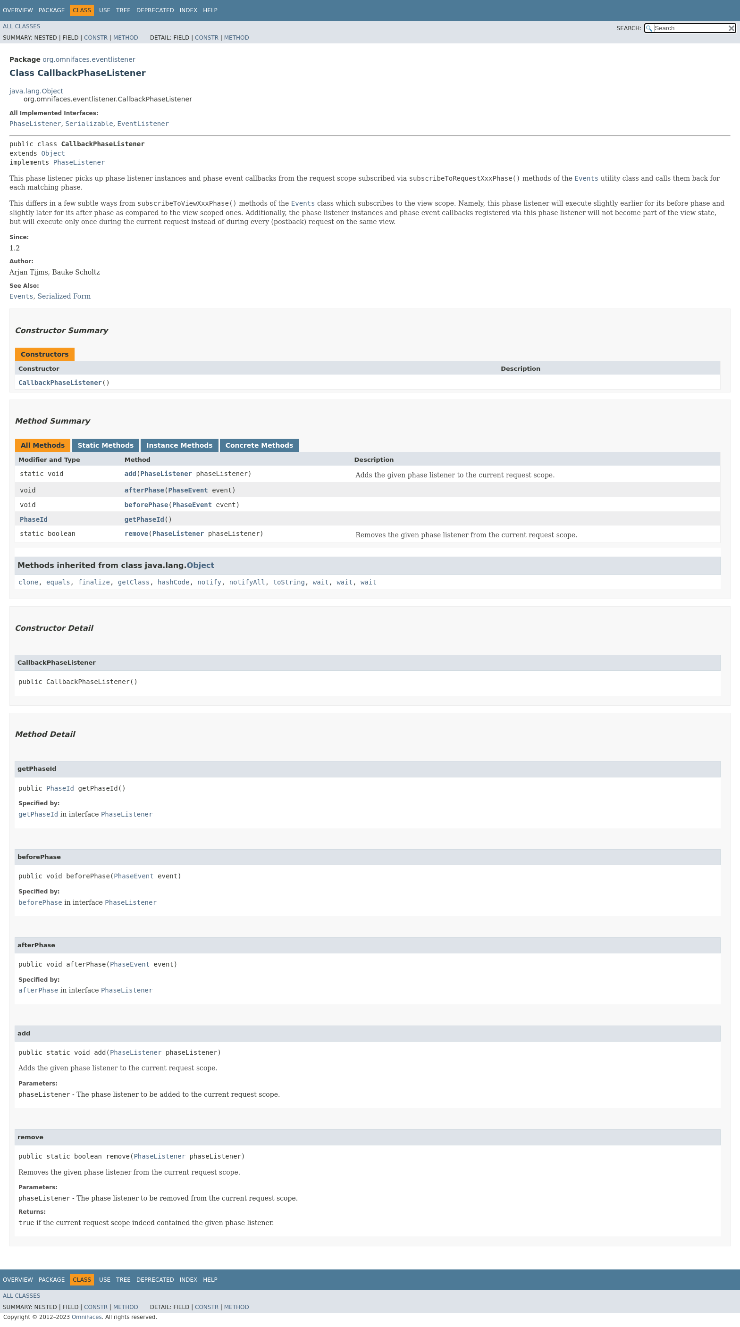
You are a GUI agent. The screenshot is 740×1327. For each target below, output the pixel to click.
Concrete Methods (260, 445)
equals (58, 582)
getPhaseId (144, 519)
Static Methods (105, 445)
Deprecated (155, 10)
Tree (123, 10)
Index (189, 10)
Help (210, 10)
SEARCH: (629, 28)
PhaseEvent (188, 490)
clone (28, 582)
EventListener (143, 123)
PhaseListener (35, 123)
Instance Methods (179, 445)
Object (53, 153)
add (130, 473)
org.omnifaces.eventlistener (88, 59)
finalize (93, 582)
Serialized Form (64, 296)
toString (289, 582)
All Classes (21, 26)
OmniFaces (87, 1317)
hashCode (173, 582)
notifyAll (247, 582)
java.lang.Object (36, 91)
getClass (134, 582)
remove (137, 533)
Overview (18, 10)
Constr (96, 37)
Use (104, 10)
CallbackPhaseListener (60, 382)
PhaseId (34, 519)
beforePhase (146, 505)
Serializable (89, 123)
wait (321, 582)
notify (209, 582)
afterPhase (144, 490)
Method (125, 37)
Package (52, 10)
